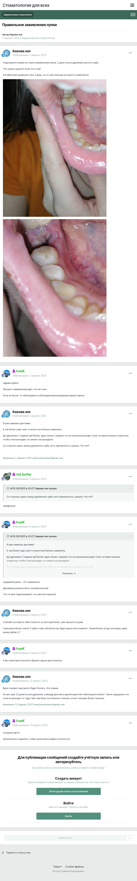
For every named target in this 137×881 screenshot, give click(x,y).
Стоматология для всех (26, 5)
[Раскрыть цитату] (8, 488)
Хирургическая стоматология (38, 37)
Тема (57, 866)
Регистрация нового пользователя (68, 791)
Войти (68, 816)
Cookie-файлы (74, 866)
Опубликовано (29, 55)
